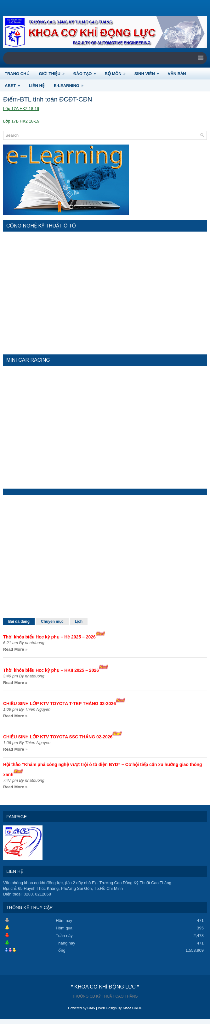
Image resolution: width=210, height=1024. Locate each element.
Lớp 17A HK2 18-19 (21, 108)
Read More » (15, 649)
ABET (14, 83)
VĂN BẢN (177, 73)
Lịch (78, 621)
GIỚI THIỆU (54, 72)
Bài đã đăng (19, 621)
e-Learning (71, 83)
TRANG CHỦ (17, 73)
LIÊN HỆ (36, 85)
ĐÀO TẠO (86, 72)
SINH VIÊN (148, 72)
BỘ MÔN (117, 72)
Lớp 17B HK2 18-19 (21, 121)
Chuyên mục (52, 621)
